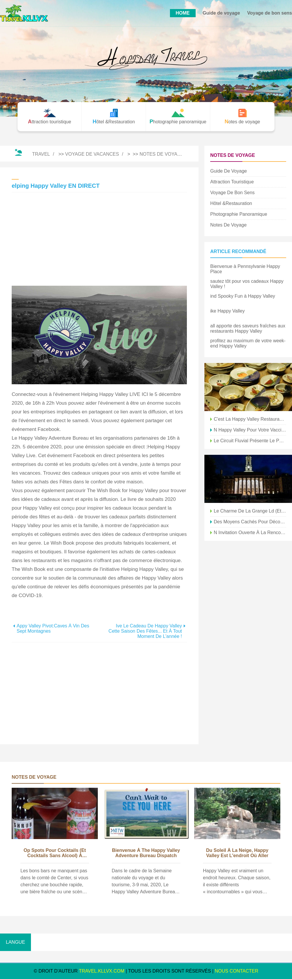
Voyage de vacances (92, 154)
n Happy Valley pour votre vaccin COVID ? (250, 429)
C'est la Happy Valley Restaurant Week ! (250, 419)
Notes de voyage (162, 154)
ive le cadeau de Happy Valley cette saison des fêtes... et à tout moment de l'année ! (145, 631)
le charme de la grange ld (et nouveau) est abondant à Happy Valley (250, 510)
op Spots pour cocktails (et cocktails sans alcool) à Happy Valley (55, 853)
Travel (41, 154)
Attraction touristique (232, 181)
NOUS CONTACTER (236, 971)
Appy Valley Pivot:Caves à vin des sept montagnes (53, 628)
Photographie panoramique (238, 214)
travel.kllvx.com (101, 971)
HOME (183, 12)
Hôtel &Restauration (231, 203)
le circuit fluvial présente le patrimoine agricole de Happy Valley (250, 440)
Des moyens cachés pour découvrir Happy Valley (250, 521)
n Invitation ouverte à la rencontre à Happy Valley (250, 532)
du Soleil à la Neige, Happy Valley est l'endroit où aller (237, 853)
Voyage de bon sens (269, 12)
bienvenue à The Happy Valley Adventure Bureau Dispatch (146, 853)
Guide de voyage (221, 12)
